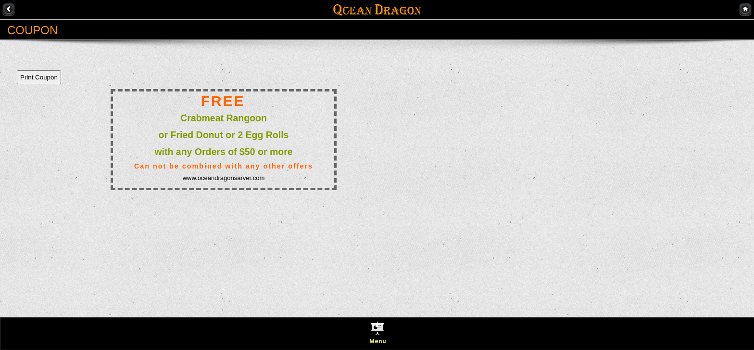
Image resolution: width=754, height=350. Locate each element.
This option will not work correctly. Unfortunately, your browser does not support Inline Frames (190, 169)
